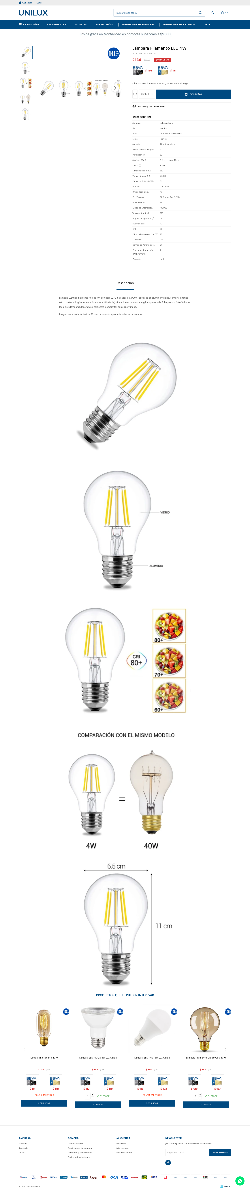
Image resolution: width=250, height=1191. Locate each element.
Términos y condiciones (80, 1152)
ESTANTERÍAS (104, 24)
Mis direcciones (124, 1152)
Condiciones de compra (80, 1148)
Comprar (196, 94)
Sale (207, 24)
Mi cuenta (121, 1143)
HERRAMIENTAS (56, 24)
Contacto (27, 3)
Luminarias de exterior (179, 24)
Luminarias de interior (138, 24)
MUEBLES (81, 24)
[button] (115, 88)
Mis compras (122, 1148)
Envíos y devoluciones (79, 1157)
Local (39, 3)
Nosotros (24, 1143)
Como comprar (75, 1143)
